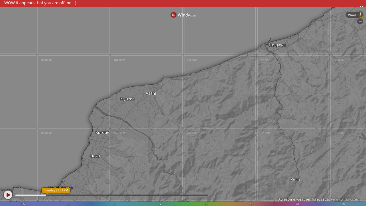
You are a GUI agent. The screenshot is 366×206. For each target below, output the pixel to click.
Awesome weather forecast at (318, 199)
